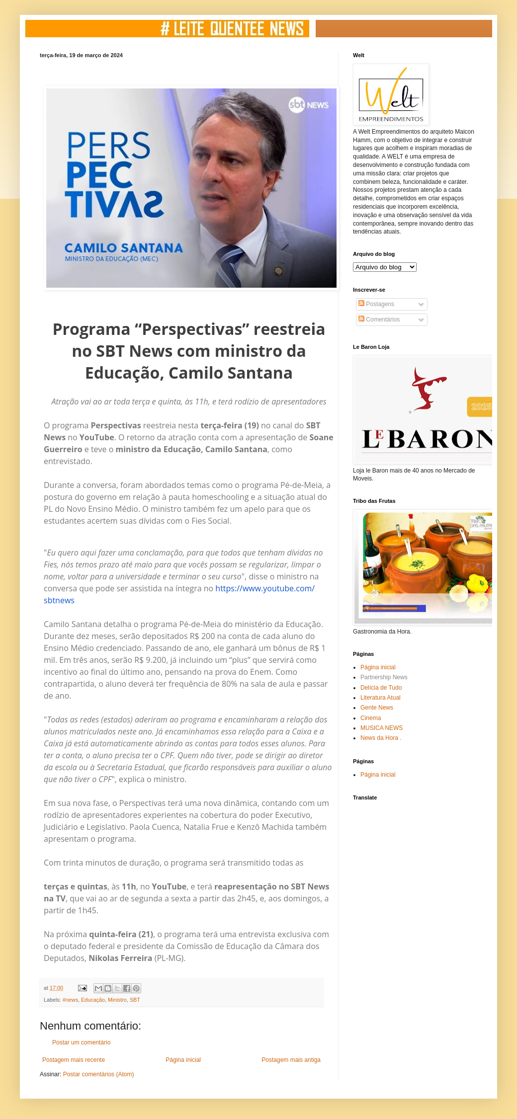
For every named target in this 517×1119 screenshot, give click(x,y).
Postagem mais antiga (291, 1059)
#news (70, 1000)
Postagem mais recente (73, 1059)
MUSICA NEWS (381, 727)
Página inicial (183, 1059)
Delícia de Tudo (381, 687)
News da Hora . (381, 737)
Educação (93, 1000)
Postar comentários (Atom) (98, 1074)
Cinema (370, 718)
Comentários (379, 319)
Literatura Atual (380, 697)
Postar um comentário (81, 1042)
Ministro (117, 1000)
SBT (135, 1000)
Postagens (376, 304)
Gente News (376, 707)
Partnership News (384, 677)
